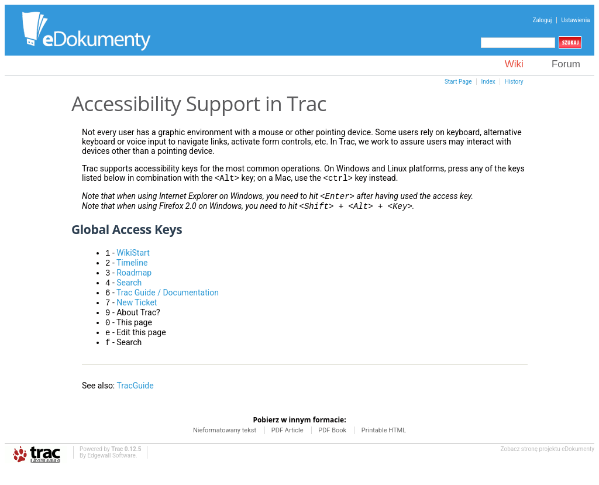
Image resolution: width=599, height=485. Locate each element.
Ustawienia (576, 20)
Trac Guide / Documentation (167, 302)
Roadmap (134, 279)
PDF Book (333, 445)
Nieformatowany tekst (225, 445)
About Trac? (138, 324)
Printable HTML (384, 445)
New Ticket (136, 313)
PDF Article (288, 445)
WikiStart (133, 257)
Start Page (458, 81)
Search (129, 290)
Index (488, 81)
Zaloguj (542, 20)
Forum (566, 64)
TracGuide (134, 400)
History (514, 81)
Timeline (131, 268)
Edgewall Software (111, 470)
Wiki (514, 64)
